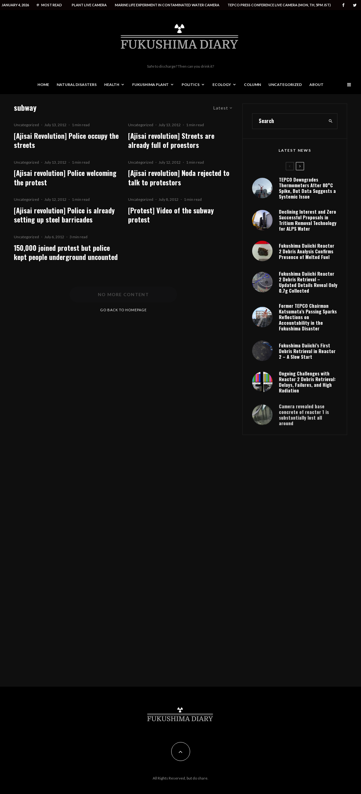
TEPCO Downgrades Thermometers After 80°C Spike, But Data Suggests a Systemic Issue (307, 188)
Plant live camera (89, 5)
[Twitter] (355, 5)
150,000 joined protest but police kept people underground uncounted (66, 252)
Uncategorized (285, 84)
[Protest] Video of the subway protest (171, 215)
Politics (191, 84)
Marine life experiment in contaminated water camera (167, 5)
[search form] (288, 121)
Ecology (221, 84)
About (316, 84)
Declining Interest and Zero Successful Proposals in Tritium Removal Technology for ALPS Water (307, 220)
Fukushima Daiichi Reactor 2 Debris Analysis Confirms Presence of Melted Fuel (306, 251)
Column (252, 84)
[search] (330, 121)
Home (43, 84)
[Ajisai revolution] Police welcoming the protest (65, 177)
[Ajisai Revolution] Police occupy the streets (66, 140)
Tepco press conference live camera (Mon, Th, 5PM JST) (279, 5)
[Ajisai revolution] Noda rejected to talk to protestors (178, 177)
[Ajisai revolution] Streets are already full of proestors (171, 140)
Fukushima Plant (150, 84)
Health (111, 84)
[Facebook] (343, 5)
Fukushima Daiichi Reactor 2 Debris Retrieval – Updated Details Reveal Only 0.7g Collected (308, 283)
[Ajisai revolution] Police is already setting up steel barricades (64, 215)
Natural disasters (77, 84)
